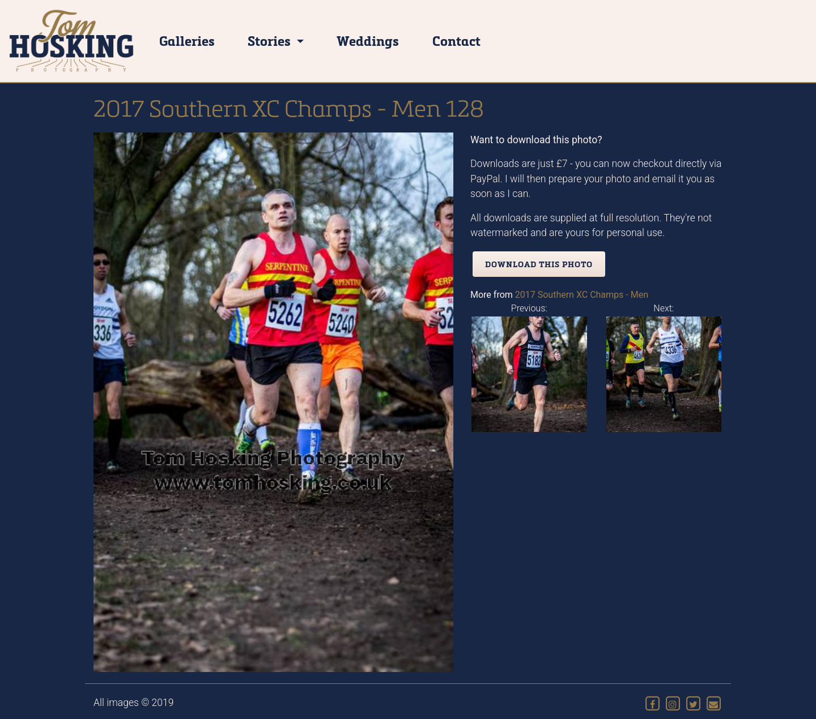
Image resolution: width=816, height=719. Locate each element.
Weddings (368, 40)
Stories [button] (271, 40)
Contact (456, 40)
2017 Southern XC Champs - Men (581, 294)
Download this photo (539, 264)
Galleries (187, 40)
